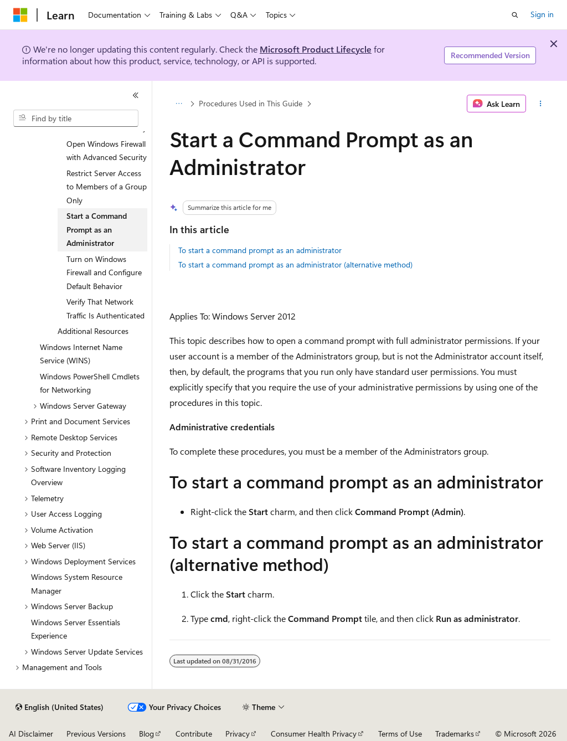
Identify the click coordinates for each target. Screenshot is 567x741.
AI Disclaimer (31, 733)
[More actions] (540, 103)
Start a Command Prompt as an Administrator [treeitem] (96, 229)
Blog (146, 733)
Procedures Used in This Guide (250, 103)
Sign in (542, 14)
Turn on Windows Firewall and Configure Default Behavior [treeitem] (104, 272)
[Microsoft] (20, 15)
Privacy (237, 733)
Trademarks (454, 733)
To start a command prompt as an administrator (260, 250)
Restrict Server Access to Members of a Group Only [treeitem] (106, 186)
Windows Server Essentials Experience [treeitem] (75, 629)
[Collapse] (135, 95)
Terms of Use (400, 733)
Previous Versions (96, 733)
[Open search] (515, 15)
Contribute (194, 733)
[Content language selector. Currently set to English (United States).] (59, 707)
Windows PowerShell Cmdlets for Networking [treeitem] (90, 383)
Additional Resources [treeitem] (93, 331)
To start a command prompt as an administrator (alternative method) (295, 264)
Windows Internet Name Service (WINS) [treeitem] (81, 354)
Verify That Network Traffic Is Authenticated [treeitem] (105, 308)
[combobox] (75, 118)
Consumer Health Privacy (314, 733)
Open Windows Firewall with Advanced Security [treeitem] (106, 150)
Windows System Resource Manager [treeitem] (76, 584)
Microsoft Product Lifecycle (316, 49)
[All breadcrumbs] (179, 103)
